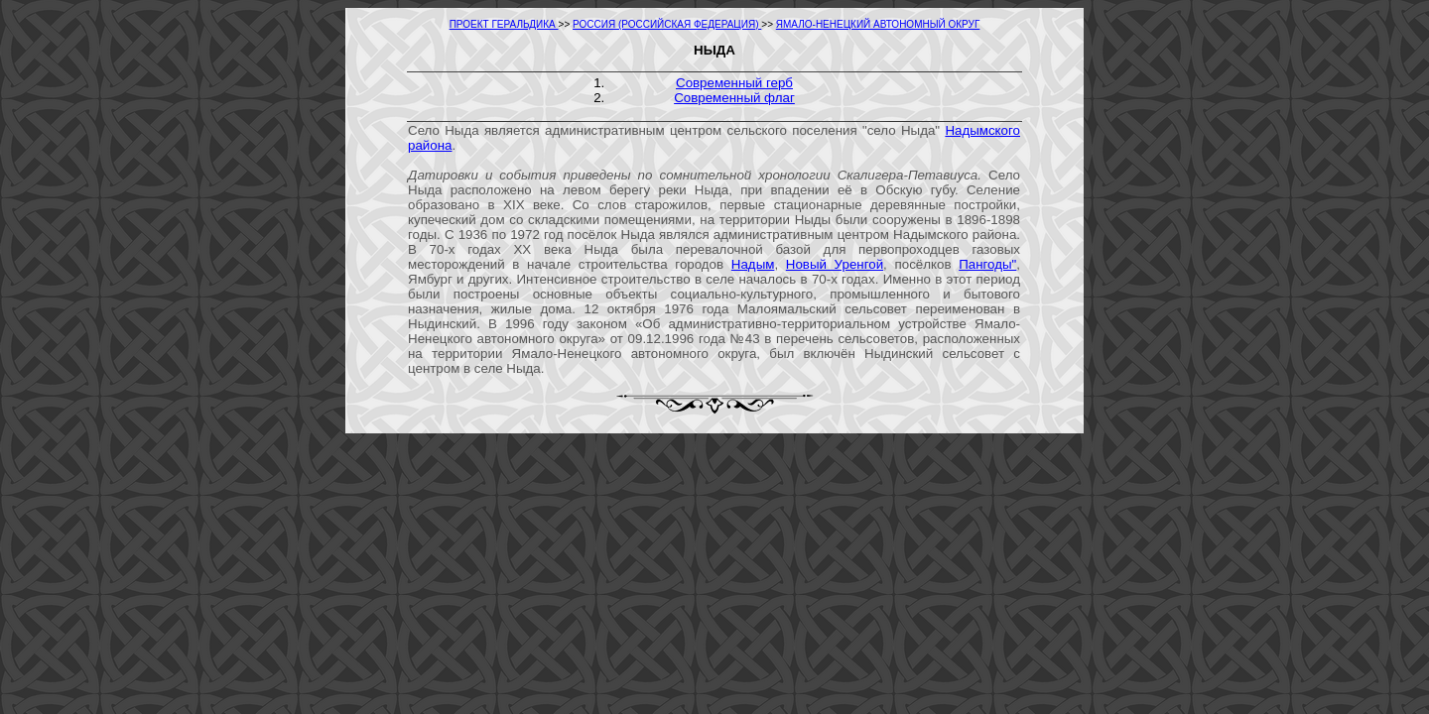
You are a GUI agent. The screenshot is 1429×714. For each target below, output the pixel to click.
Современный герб (734, 82)
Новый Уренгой (834, 264)
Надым (753, 264)
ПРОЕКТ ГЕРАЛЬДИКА (504, 24)
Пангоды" (987, 264)
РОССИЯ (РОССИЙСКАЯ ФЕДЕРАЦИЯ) (667, 24)
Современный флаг (734, 97)
